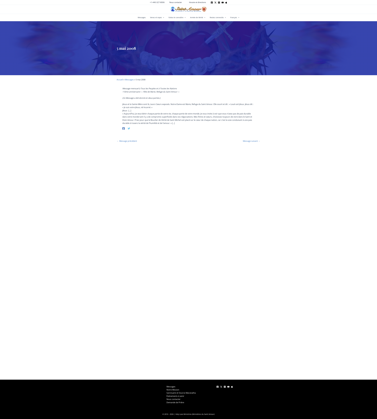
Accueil (120, 79)
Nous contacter (174, 399)
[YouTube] (228, 387)
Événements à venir (175, 396)
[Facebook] (212, 2)
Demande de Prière (175, 402)
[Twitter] (215, 2)
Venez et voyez (159, 17)
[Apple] (226, 2)
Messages (144, 17)
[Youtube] (223, 2)
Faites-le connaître (177, 17)
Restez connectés (216, 17)
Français (232, 17)
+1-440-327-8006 (157, 2)
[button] (175, 2)
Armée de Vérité (197, 17)
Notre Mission (173, 389)
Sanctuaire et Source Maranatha (181, 393)
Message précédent (127, 141)
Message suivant (251, 141)
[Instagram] (219, 2)
